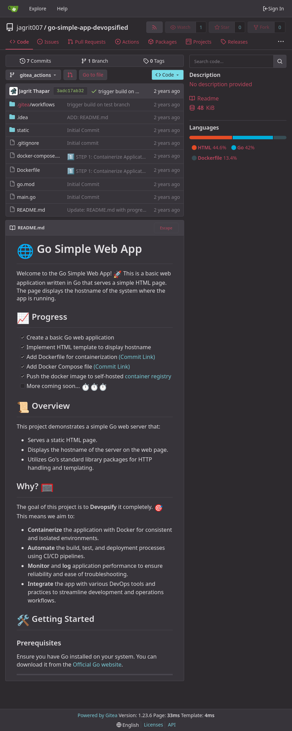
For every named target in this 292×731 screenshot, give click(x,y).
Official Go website (97, 664)
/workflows (36, 104)
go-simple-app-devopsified (88, 27)
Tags (153, 61)
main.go (26, 197)
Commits (35, 61)
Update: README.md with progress (107, 209)
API (171, 724)
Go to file (93, 74)
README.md (31, 209)
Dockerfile (28, 170)
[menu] (128, 725)
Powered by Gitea (98, 715)
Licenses (153, 724)
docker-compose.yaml (42, 155)
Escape (166, 227)
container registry (148, 376)
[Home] (13, 8)
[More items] (280, 42)
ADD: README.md (87, 117)
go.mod (26, 184)
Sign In (273, 8)
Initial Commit (83, 130)
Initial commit (83, 143)
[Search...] (279, 61)
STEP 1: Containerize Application (112, 156)
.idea (22, 117)
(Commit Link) (137, 357)
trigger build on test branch (129, 91)
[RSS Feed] (154, 27)
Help (62, 8)
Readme (204, 98)
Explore (37, 8)
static (23, 130)
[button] (70, 75)
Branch (94, 61)
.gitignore (28, 143)
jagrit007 (30, 27)
